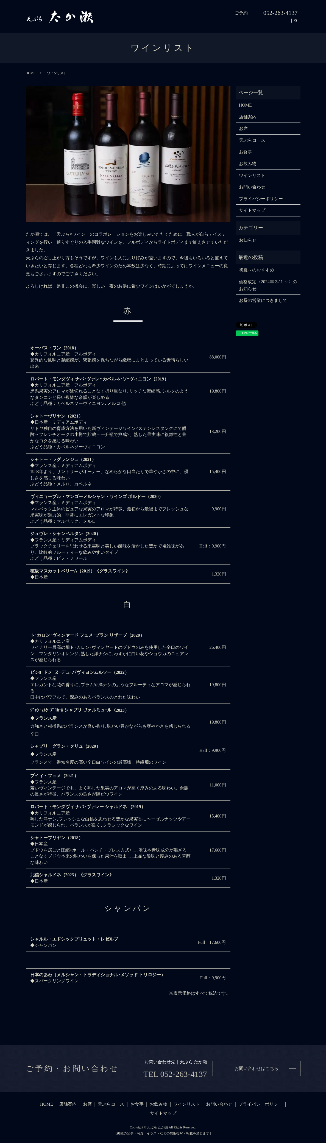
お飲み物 (243, 23)
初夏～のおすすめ (256, 270)
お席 (164, 23)
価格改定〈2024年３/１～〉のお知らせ (268, 285)
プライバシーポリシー (261, 198)
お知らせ (248, 240)
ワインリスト (274, 23)
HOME (118, 23)
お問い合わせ (252, 187)
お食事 (219, 23)
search (296, 24)
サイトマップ (252, 210)
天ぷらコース (190, 23)
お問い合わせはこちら (256, 1068)
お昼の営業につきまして (263, 300)
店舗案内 (142, 23)
